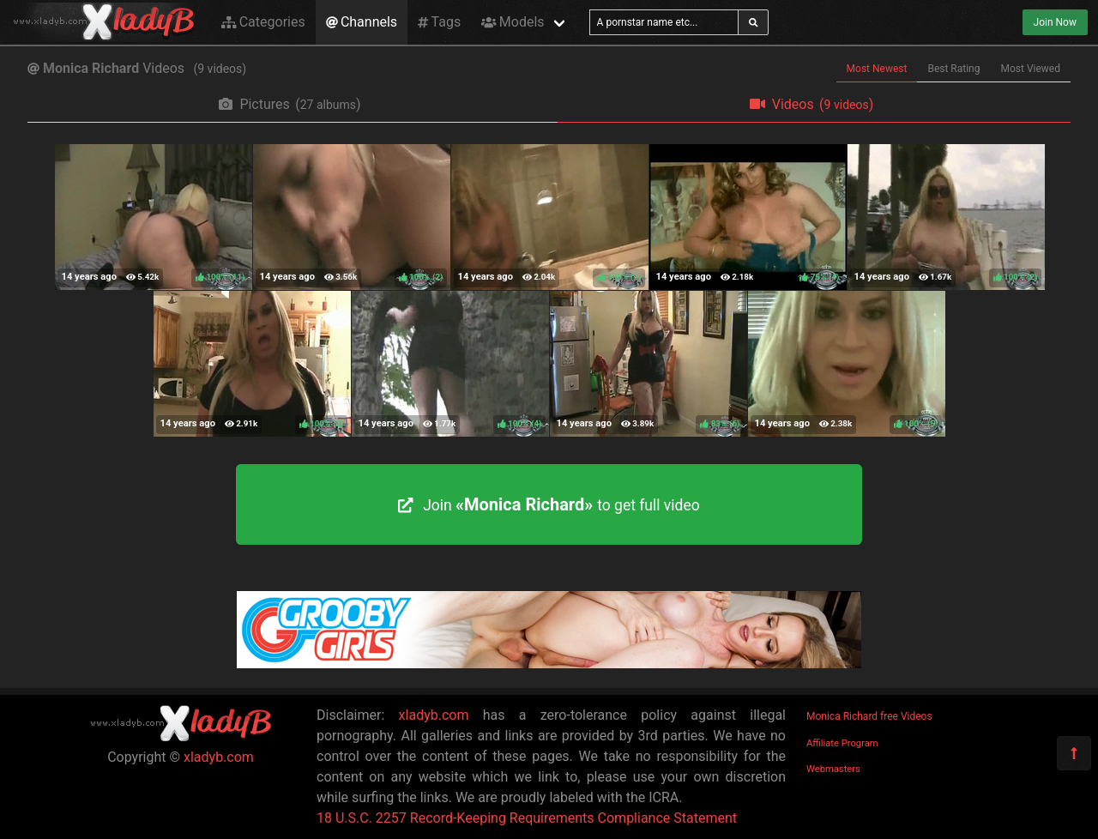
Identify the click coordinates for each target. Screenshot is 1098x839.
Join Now (1055, 22)
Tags (439, 22)
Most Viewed (1031, 69)
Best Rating (953, 69)
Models (512, 22)
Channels (361, 22)
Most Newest (877, 69)
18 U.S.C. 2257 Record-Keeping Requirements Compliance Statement (527, 818)
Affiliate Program (842, 743)
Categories (263, 22)
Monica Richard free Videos (869, 716)
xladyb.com (219, 757)
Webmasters (833, 769)
